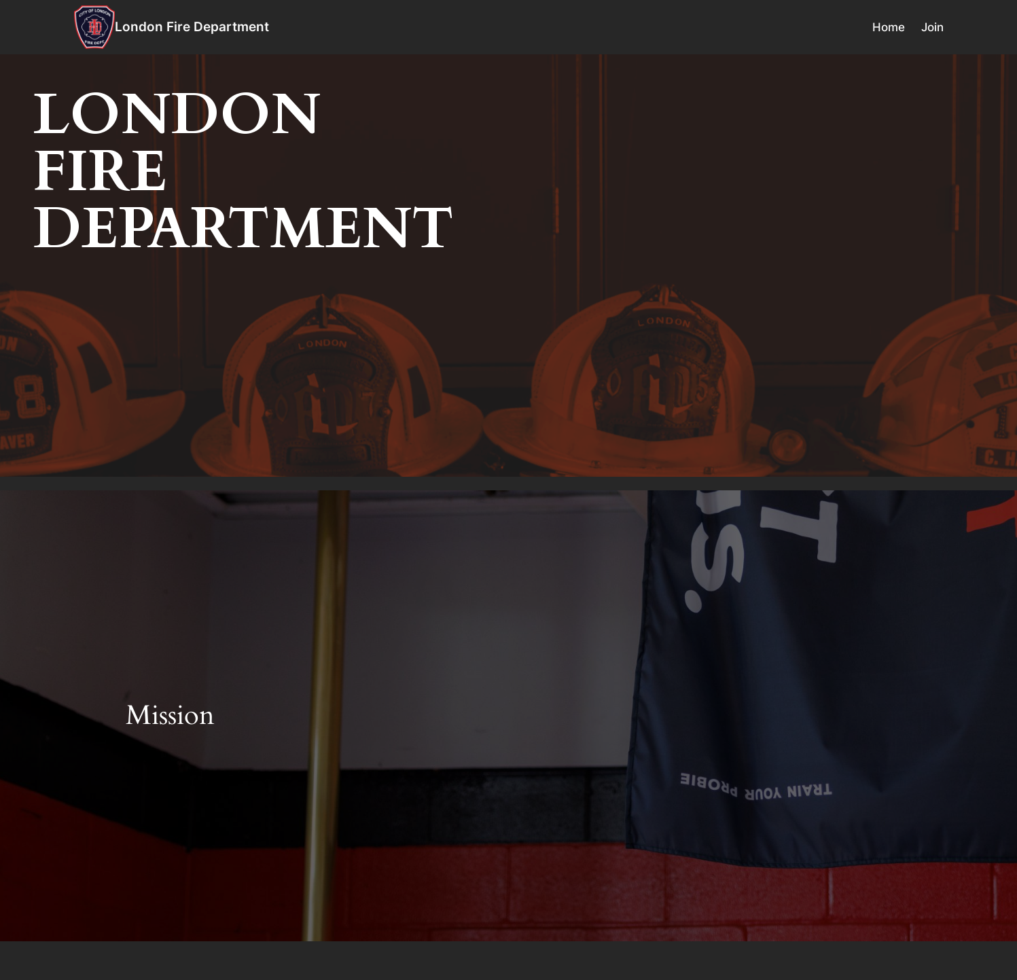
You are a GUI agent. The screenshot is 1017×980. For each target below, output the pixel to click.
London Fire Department (192, 26)
